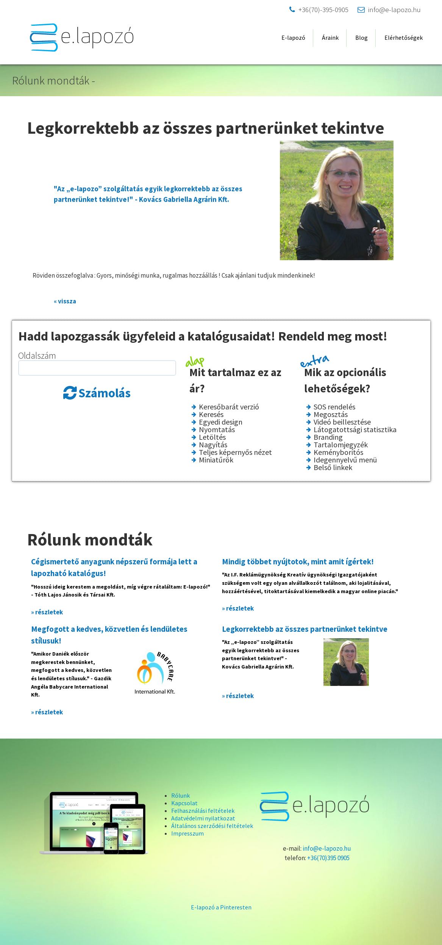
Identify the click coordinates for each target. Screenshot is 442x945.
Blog (361, 37)
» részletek (47, 612)
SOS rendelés (334, 407)
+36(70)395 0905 (328, 858)
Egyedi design (220, 422)
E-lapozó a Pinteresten (221, 907)
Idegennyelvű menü (345, 460)
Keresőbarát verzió (229, 407)
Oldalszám (37, 355)
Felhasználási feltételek (202, 810)
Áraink (330, 37)
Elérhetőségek (403, 37)
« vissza (65, 301)
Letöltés (212, 437)
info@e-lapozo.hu (389, 10)
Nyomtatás (217, 429)
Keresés (211, 414)
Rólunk (180, 795)
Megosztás (331, 414)
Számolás (104, 393)
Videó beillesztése (342, 422)
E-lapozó (293, 37)
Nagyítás (213, 444)
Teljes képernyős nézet (235, 452)
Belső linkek (333, 467)
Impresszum (187, 833)
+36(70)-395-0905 (318, 10)
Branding (328, 437)
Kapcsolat (184, 803)
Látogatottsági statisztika (355, 429)
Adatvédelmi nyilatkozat (203, 818)
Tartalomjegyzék (341, 444)
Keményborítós (338, 452)
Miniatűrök (216, 460)
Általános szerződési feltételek (212, 825)
